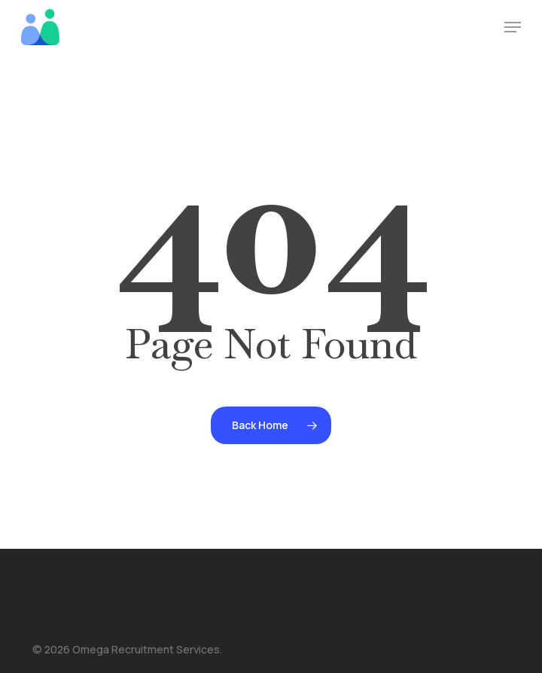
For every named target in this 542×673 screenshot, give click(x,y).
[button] (512, 27)
